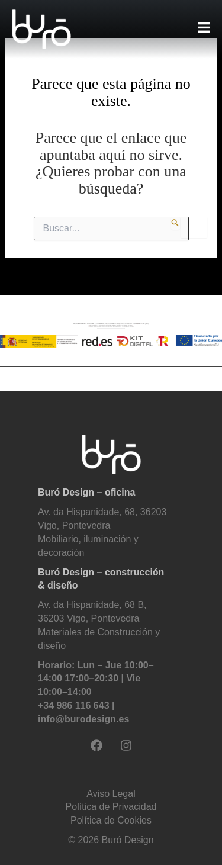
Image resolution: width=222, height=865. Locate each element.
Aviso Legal (110, 794)
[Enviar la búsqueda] (175, 223)
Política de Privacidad (111, 807)
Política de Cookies (111, 820)
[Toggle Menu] (204, 27)
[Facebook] (96, 745)
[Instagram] (126, 745)
